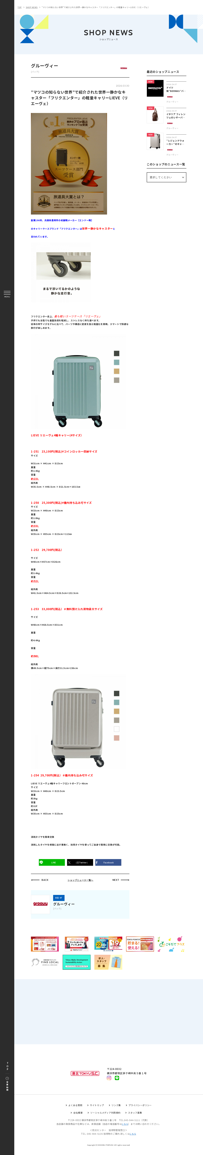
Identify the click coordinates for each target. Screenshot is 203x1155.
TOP (7, 1066)
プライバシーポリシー (140, 1110)
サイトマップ (97, 1110)
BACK (45, 880)
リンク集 (116, 1110)
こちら (124, 1129)
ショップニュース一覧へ (80, 881)
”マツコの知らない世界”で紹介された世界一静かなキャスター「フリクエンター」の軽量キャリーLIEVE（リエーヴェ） (96, 7)
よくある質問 (75, 1110)
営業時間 (7, 1084)
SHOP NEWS (32, 7)
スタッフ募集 (135, 1118)
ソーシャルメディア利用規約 (105, 1118)
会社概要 (78, 1118)
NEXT (115, 880)
